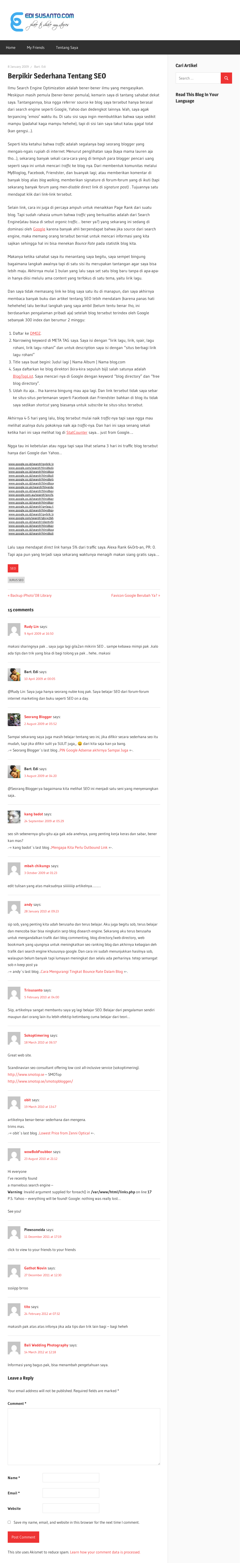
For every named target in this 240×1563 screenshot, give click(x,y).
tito (27, 1306)
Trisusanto (33, 990)
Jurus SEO (16, 580)
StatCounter (76, 432)
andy (28, 904)
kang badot (33, 813)
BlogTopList (23, 376)
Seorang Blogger (38, 716)
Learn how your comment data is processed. (105, 1552)
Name (14, 1477)
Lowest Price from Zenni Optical (64, 1133)
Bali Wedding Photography (46, 1345)
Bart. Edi (40, 67)
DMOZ (35, 333)
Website (14, 1508)
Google (39, 229)
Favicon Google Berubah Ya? (134, 595)
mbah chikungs (37, 865)
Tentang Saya (67, 47)
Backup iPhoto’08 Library (31, 595)
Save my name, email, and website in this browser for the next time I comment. (76, 1522)
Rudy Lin (31, 626)
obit (27, 1099)
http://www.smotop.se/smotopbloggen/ (40, 1081)
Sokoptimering (36, 1035)
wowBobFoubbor (38, 1151)
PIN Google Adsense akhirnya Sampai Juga (94, 750)
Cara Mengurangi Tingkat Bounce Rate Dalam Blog (82, 971)
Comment (17, 1403)
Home (10, 47)
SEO (13, 568)
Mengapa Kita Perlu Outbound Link (79, 847)
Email (14, 1493)
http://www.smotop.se (26, 1074)
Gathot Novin (35, 1268)
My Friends (35, 47)
